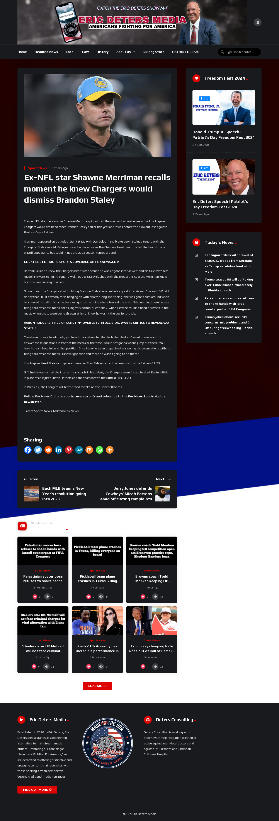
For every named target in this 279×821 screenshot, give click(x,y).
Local (70, 52)
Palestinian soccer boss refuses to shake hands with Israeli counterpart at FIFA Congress (229, 303)
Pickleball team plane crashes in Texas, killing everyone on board (97, 581)
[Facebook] (28, 450)
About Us (123, 52)
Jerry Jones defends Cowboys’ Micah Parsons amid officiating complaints (126, 493)
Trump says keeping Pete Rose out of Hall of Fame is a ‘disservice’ (151, 651)
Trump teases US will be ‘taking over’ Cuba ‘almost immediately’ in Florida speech (229, 285)
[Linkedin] (58, 450)
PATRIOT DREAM (185, 52)
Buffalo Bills (114, 378)
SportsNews (37, 168)
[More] (110, 450)
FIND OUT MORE (37, 789)
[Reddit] (48, 450)
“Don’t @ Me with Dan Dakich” (89, 241)
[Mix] (89, 450)
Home (22, 52)
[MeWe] (79, 450)
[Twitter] (38, 450)
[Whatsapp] (99, 450)
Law (85, 52)
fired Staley (49, 363)
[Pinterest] (69, 450)
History (103, 52)
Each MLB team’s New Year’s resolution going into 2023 (64, 493)
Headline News (46, 52)
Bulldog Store (153, 52)
